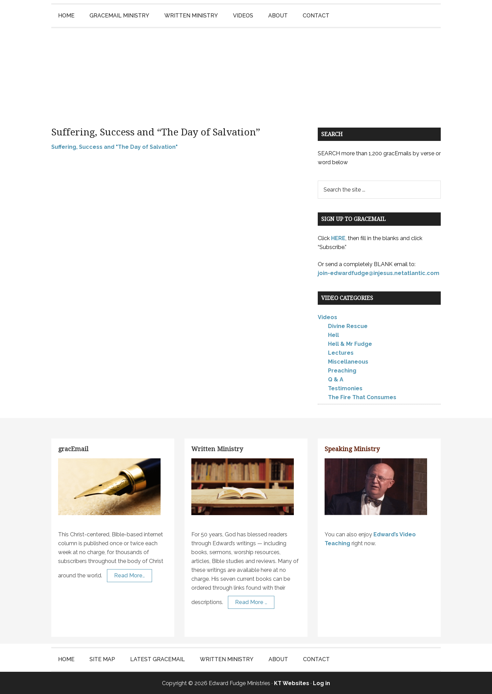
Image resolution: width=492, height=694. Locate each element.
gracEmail (73, 448)
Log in (321, 682)
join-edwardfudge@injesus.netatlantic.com (378, 272)
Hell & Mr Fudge (350, 343)
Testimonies (345, 387)
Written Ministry (217, 448)
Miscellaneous (348, 361)
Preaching (342, 370)
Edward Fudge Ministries (246, 70)
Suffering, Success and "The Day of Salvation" (114, 146)
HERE (338, 237)
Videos (327, 316)
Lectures (341, 352)
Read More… (129, 574)
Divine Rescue (348, 325)
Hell (333, 334)
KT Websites (291, 682)
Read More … (251, 601)
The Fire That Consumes (362, 396)
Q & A (335, 379)
